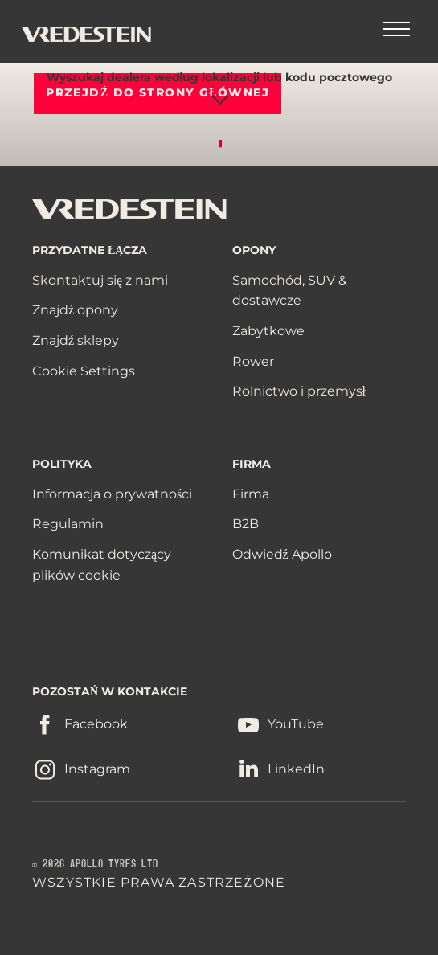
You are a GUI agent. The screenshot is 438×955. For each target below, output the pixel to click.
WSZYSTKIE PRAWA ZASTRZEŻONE (158, 882)
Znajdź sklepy (75, 340)
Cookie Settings (83, 371)
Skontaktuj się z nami (100, 280)
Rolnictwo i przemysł (299, 391)
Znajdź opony (75, 310)
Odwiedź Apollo (282, 554)
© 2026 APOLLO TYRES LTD (95, 864)
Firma (250, 494)
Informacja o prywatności (112, 494)
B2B (245, 523)
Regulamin (68, 523)
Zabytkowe (268, 330)
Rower (253, 361)
